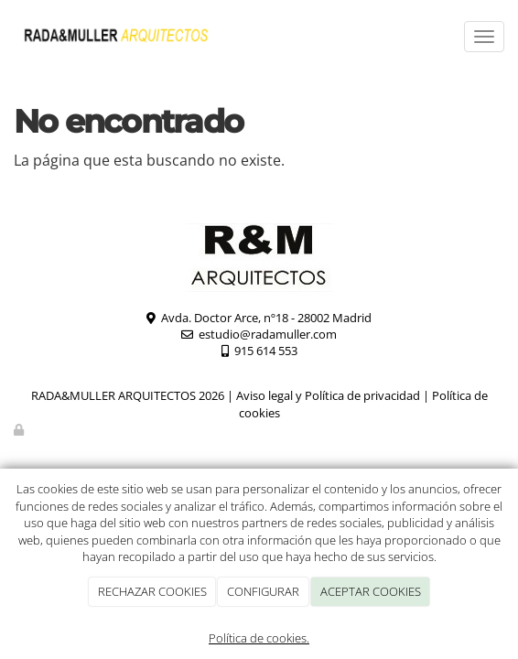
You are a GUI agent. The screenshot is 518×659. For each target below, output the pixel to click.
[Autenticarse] (20, 429)
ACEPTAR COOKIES (370, 591)
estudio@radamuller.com (268, 334)
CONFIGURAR (263, 591)
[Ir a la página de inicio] (116, 36)
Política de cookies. (259, 638)
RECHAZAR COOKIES (152, 591)
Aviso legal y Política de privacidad (328, 395)
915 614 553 (265, 350)
